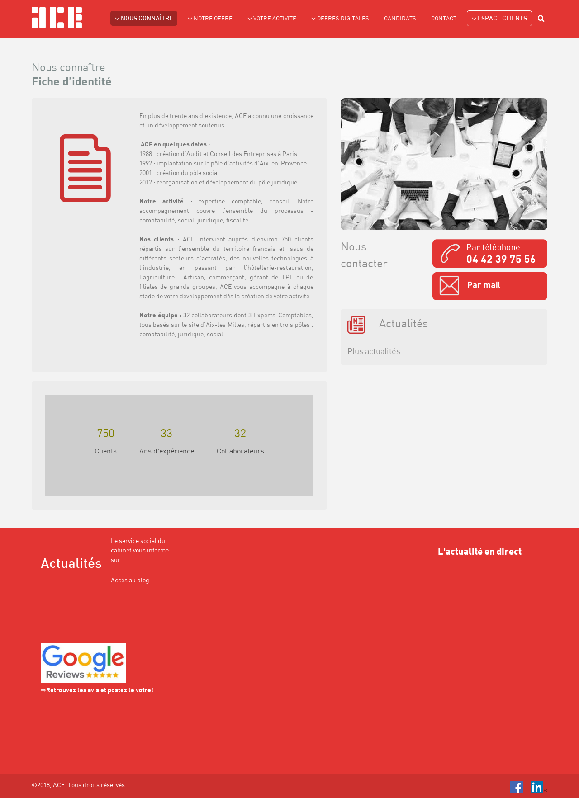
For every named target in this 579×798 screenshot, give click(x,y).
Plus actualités (373, 352)
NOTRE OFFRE (210, 18)
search (542, 19)
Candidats (400, 19)
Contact (443, 19)
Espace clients (499, 18)
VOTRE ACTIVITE (271, 18)
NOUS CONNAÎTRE (144, 18)
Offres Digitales (340, 18)
